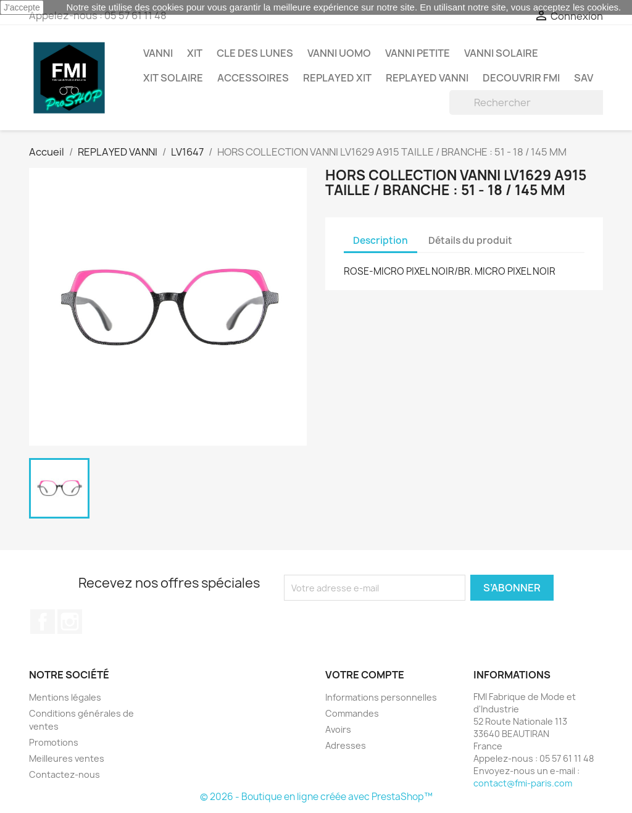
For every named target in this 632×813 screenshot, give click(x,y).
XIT (194, 53)
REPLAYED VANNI (427, 78)
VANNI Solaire (501, 53)
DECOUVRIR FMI (521, 78)
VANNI (158, 53)
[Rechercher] (528, 102)
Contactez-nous (64, 774)
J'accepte (22, 7)
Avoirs (338, 729)
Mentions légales (65, 697)
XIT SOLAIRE (173, 78)
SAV (583, 78)
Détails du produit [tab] (470, 240)
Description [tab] (380, 240)
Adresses (345, 745)
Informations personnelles (381, 697)
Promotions (53, 742)
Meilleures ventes (66, 758)
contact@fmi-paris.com (522, 783)
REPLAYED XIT (337, 78)
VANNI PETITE (417, 53)
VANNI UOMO (339, 53)
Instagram (69, 621)
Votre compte (364, 675)
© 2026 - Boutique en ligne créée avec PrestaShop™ (316, 796)
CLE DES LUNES (255, 53)
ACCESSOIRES (253, 78)
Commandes (352, 713)
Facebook (42, 621)
